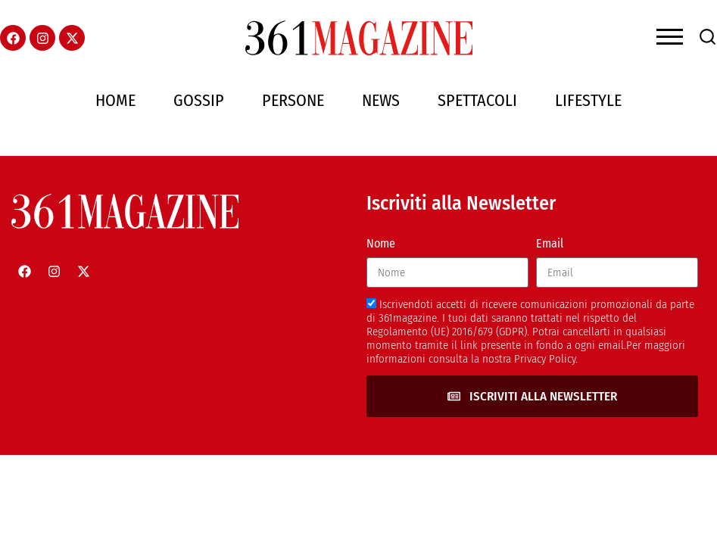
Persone (293, 100)
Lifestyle (588, 100)
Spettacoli (477, 100)
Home (115, 100)
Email (549, 243)
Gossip (198, 100)
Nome (380, 243)
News (381, 100)
